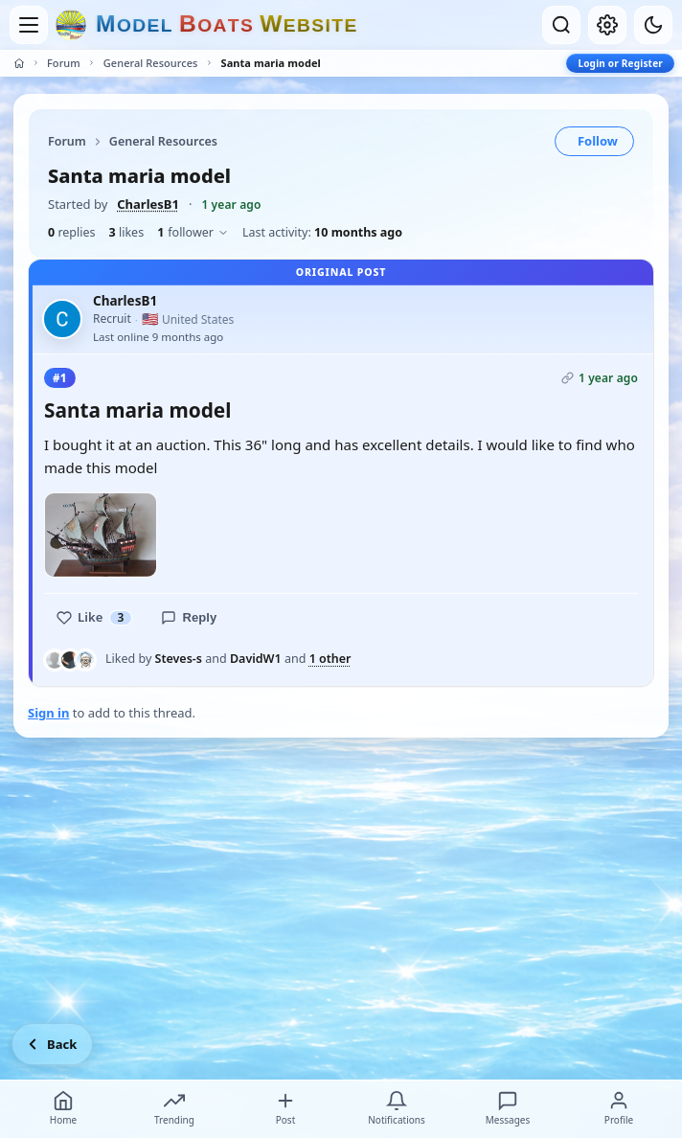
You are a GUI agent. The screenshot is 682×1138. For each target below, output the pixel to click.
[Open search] (561, 25)
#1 (60, 378)
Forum (63, 63)
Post (285, 1108)
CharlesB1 (148, 204)
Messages (508, 1108)
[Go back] (52, 1044)
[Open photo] (100, 534)
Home (63, 1108)
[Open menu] (29, 25)
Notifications (396, 1108)
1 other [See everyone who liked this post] (330, 659)
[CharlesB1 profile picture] (62, 319)
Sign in (48, 712)
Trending (174, 1108)
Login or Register (620, 63)
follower (193, 232)
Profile (618, 1108)
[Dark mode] (653, 25)
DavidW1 (256, 658)
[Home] (19, 63)
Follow (598, 140)
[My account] (607, 25)
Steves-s (179, 658)
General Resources (150, 63)
